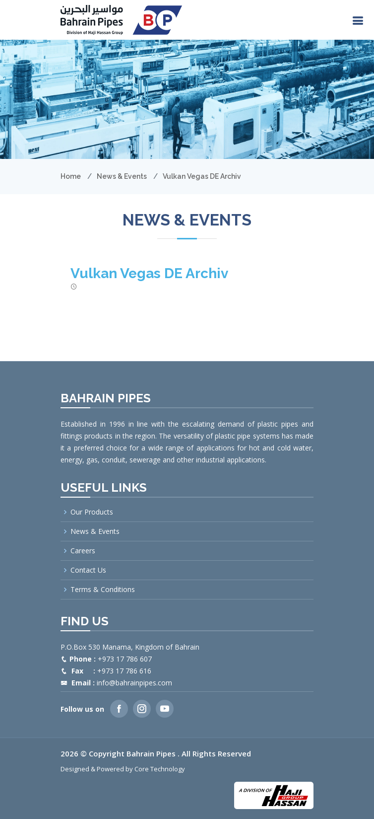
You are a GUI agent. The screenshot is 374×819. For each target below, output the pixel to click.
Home (71, 176)
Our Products (91, 512)
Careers (82, 550)
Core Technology (159, 768)
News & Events (122, 176)
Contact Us (88, 570)
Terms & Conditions (102, 589)
